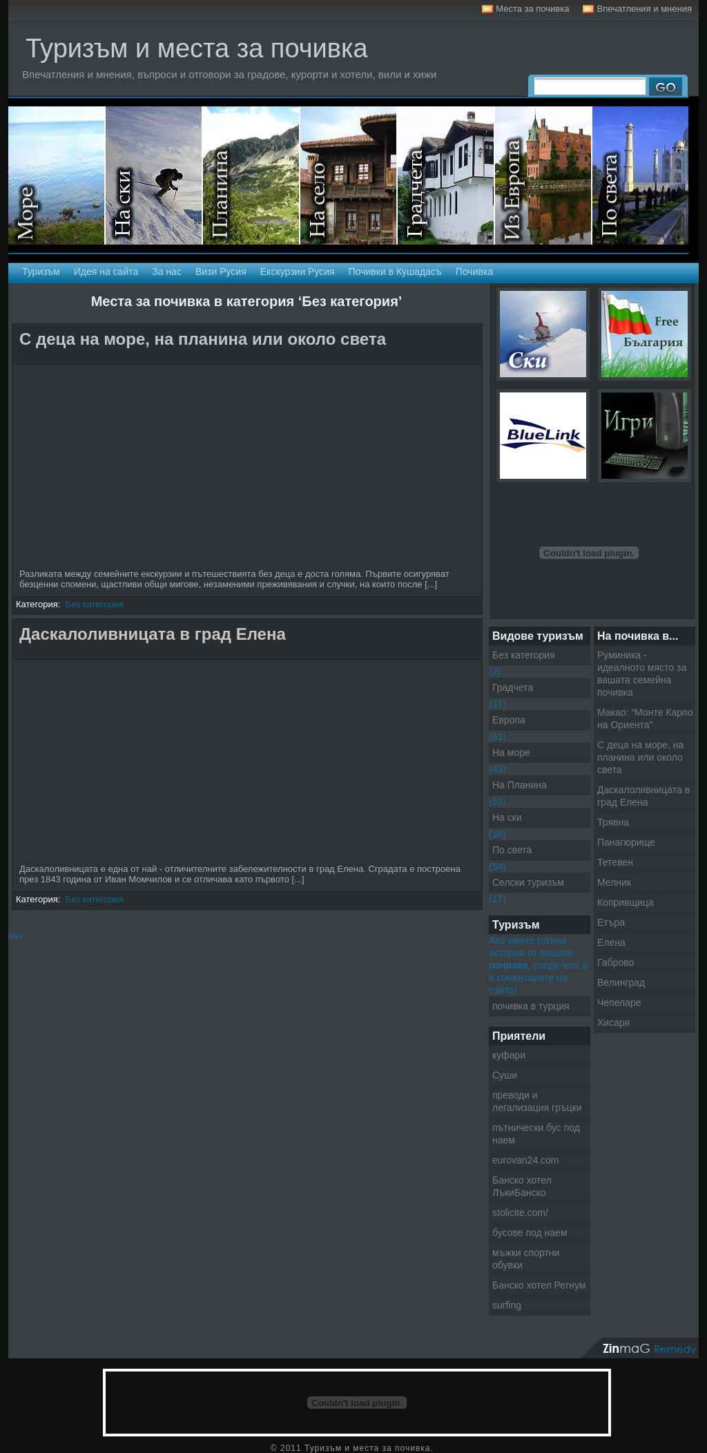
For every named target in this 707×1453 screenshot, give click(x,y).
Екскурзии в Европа (543, 175)
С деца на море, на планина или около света (202, 339)
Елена (611, 942)
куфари (508, 1055)
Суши (504, 1075)
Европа (508, 719)
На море (57, 175)
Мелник (614, 882)
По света (512, 849)
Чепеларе (619, 1002)
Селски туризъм (349, 175)
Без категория (95, 604)
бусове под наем (530, 1232)
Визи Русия (220, 271)
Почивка (474, 271)
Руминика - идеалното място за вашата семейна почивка (641, 673)
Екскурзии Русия (297, 271)
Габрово (615, 962)
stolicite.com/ (520, 1212)
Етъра (611, 922)
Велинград (621, 982)
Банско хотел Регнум (538, 1285)
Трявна (613, 822)
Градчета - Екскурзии (446, 175)
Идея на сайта (106, 271)
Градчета (512, 687)
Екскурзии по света (640, 175)
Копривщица (625, 902)
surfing (506, 1305)
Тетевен (615, 862)
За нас (167, 271)
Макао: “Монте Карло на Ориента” (645, 718)
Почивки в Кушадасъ (395, 271)
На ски (154, 175)
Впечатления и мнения (644, 8)
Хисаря (613, 1022)
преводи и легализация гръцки (537, 1101)
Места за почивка (532, 8)
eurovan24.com (525, 1160)
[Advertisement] (177, 357)
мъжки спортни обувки (525, 1259)
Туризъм (41, 271)
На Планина (519, 784)
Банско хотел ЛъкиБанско (522, 1186)
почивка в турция (531, 1006)
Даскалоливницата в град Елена (152, 634)
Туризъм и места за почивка (197, 48)
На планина (251, 175)
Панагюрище (626, 842)
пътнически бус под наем (536, 1134)
